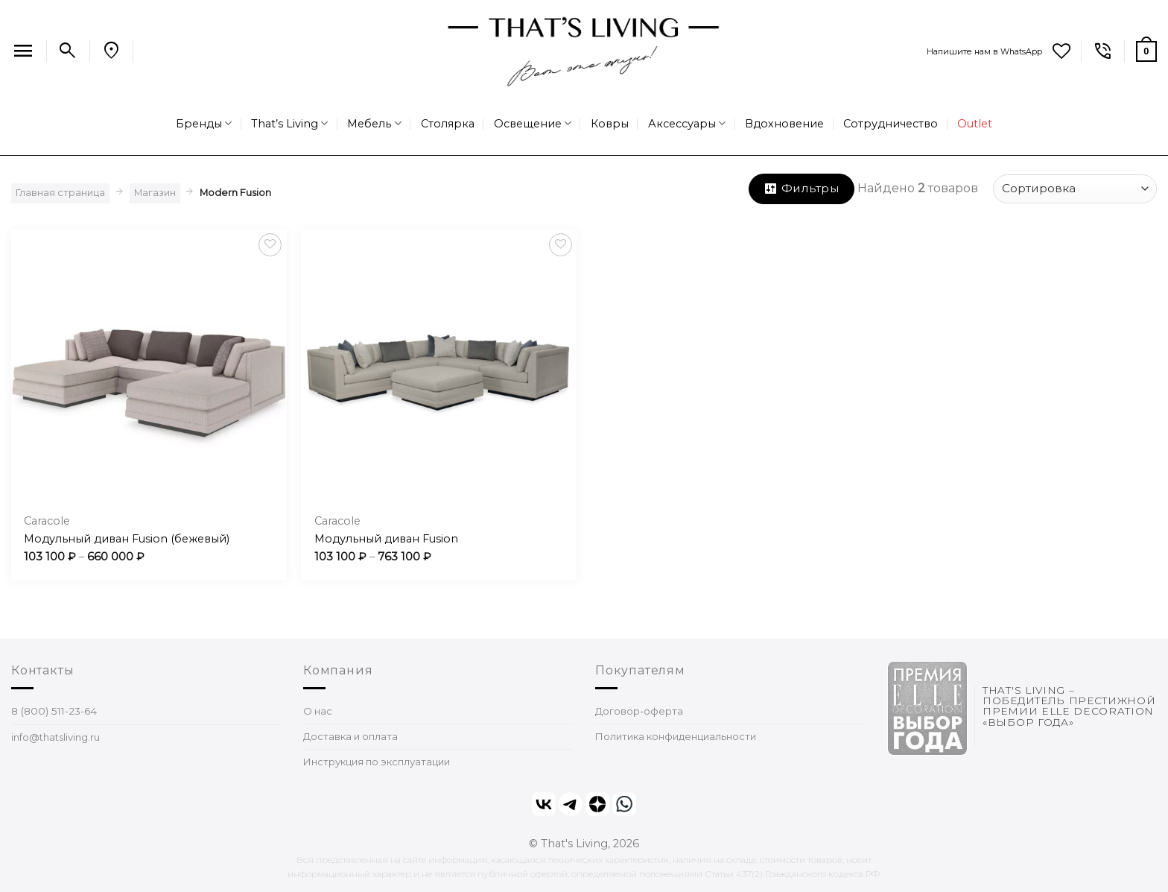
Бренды (204, 123)
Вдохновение (784, 123)
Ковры (610, 123)
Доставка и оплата (350, 736)
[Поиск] (67, 51)
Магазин (155, 192)
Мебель (374, 123)
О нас (317, 711)
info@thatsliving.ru (55, 737)
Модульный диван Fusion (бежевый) (126, 538)
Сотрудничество (890, 123)
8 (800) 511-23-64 (54, 711)
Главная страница (60, 192)
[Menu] (23, 51)
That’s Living (289, 123)
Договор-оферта (639, 711)
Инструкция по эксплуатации (376, 762)
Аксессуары (687, 123)
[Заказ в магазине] (1075, 188)
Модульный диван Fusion (386, 538)
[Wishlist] (1061, 52)
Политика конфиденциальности (675, 736)
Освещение (532, 123)
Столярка (448, 123)
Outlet (974, 123)
